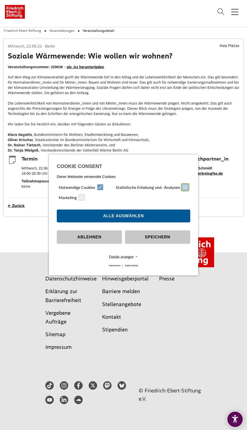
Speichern (157, 237)
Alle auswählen (123, 216)
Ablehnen (89, 237)
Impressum (115, 265)
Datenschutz (131, 265)
